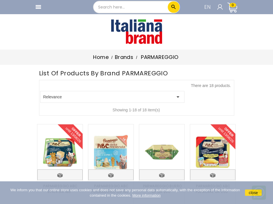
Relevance (112, 97)
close (253, 192)
